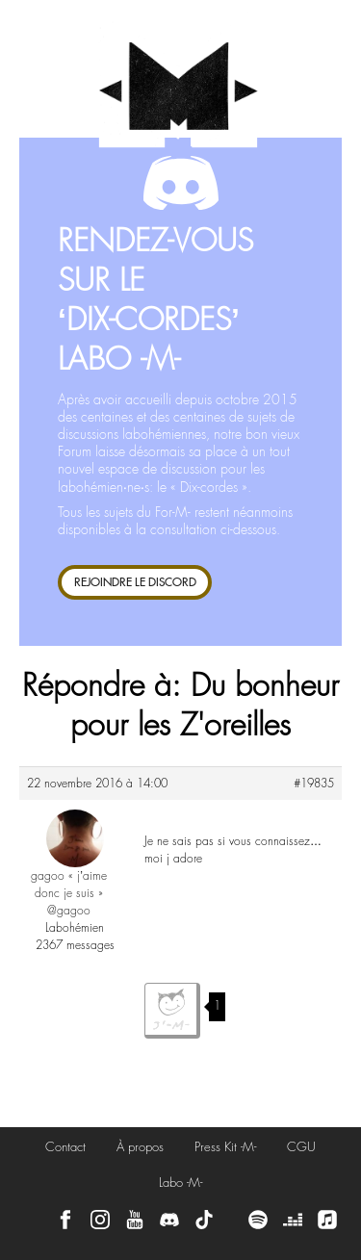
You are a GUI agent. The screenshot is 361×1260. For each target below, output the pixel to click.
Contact (65, 1147)
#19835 (314, 783)
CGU (301, 1147)
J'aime (172, 1011)
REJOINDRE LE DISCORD (135, 582)
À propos (140, 1147)
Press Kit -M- (225, 1147)
